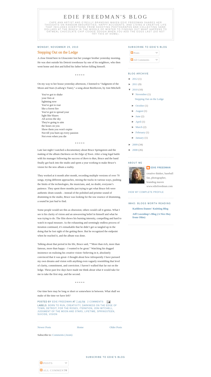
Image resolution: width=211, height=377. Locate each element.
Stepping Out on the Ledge (58, 52)
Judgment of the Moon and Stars (60, 311)
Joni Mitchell (103, 308)
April (139, 121)
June (138, 116)
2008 (135, 149)
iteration (86, 308)
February (141, 132)
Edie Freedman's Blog (105, 17)
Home (80, 327)
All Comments (140, 59)
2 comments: (96, 302)
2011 (135, 84)
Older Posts (116, 327)
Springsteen (105, 311)
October (140, 105)
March (139, 127)
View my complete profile (146, 192)
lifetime (90, 311)
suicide (42, 314)
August (140, 110)
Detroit (51, 308)
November (142, 94)
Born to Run (56, 305)
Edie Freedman (161, 167)
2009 (135, 144)
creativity (74, 305)
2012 (135, 78)
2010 (135, 89)
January (140, 137)
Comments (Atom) (62, 334)
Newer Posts (44, 327)
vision (53, 314)
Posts (135, 52)
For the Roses (68, 308)
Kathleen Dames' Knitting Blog (150, 208)
